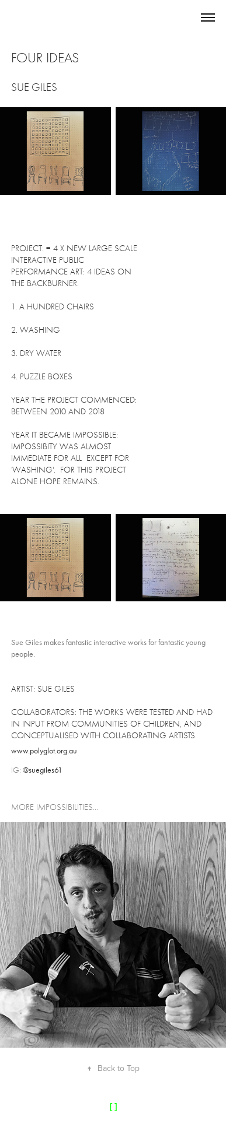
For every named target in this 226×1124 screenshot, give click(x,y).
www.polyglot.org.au (44, 751)
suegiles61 (45, 770)
